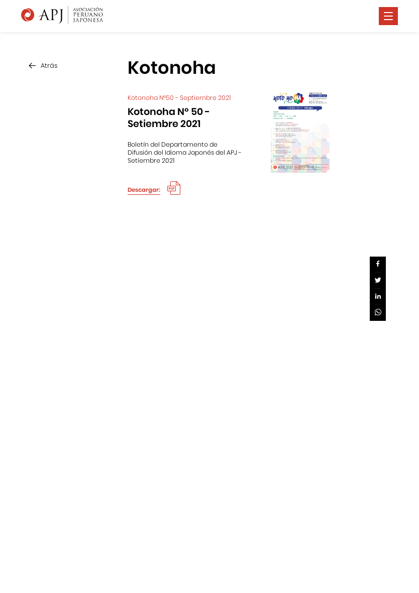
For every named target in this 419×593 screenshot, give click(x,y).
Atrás (49, 65)
